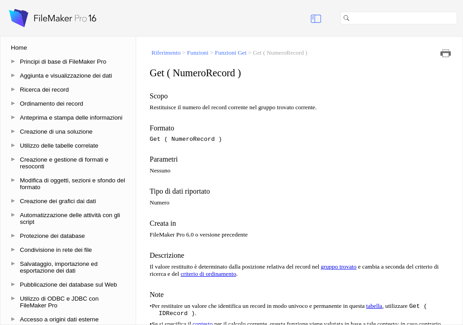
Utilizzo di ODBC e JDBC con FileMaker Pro (59, 302)
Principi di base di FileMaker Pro (63, 61)
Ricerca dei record (44, 89)
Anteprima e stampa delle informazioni (71, 117)
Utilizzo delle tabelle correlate (59, 145)
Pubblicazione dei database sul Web (68, 284)
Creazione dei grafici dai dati (58, 201)
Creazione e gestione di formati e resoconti (64, 163)
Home (19, 47)
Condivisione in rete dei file (56, 249)
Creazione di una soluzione (56, 131)
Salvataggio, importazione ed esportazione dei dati (59, 267)
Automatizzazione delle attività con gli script (70, 218)
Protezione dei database (52, 235)
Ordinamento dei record (51, 103)
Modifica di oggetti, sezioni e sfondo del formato (72, 183)
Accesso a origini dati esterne (59, 319)
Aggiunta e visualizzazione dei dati (66, 75)
